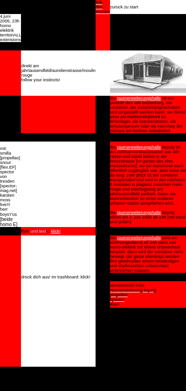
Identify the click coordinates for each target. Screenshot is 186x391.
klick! (56, 231)
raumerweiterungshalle (139, 98)
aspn (114, 304)
